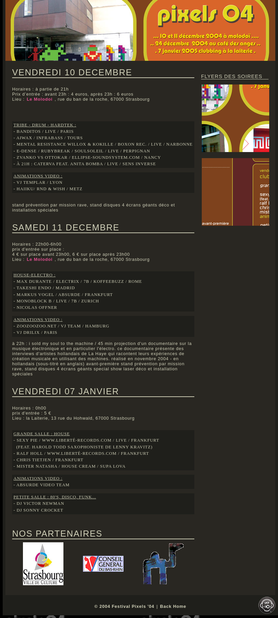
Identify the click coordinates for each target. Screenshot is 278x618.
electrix (67, 281)
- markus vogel (33, 294)
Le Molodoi (40, 99)
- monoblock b (32, 301)
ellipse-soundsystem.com (106, 157)
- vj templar (29, 182)
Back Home (173, 606)
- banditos (27, 131)
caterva (44, 164)
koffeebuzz (108, 281)
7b (86, 281)
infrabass (49, 137)
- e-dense (25, 151)
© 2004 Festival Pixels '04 (124, 606)
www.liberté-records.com (76, 440)
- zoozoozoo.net (35, 326)
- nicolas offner (35, 307)
